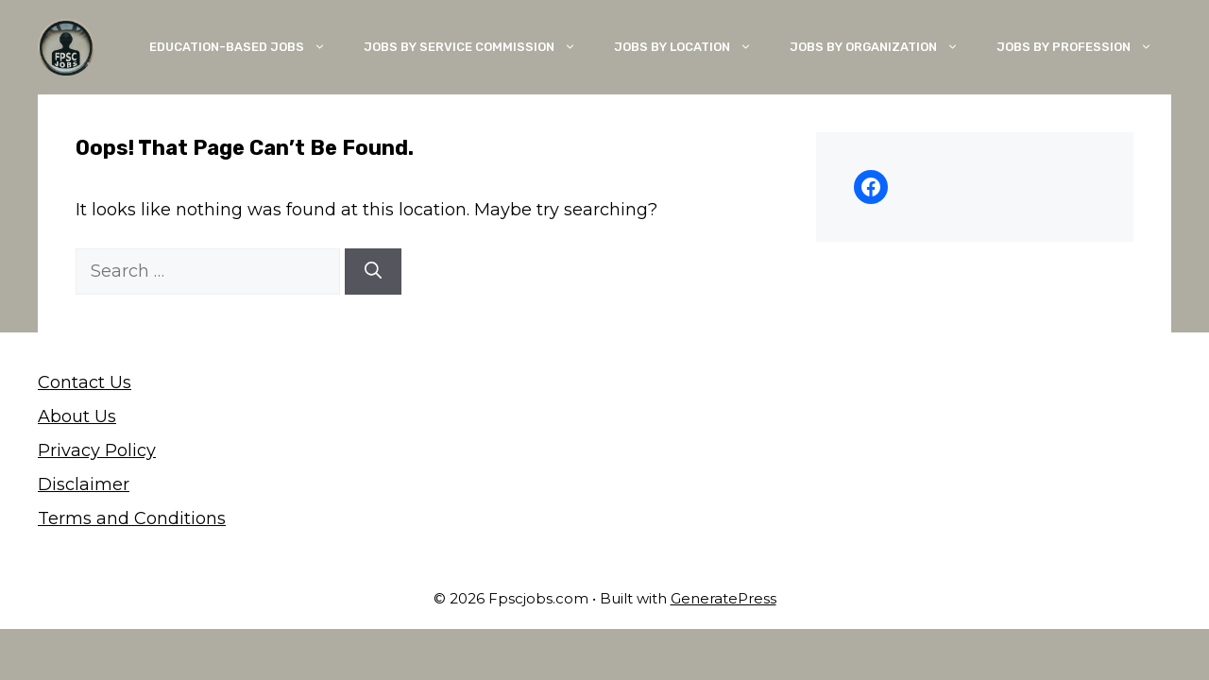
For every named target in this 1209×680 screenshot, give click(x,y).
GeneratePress (723, 598)
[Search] (373, 271)
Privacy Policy (97, 450)
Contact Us (84, 382)
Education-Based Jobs (247, 47)
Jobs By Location (692, 47)
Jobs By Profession (1083, 47)
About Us (77, 416)
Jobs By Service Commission (479, 47)
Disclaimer (83, 484)
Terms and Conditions (132, 518)
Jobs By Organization (884, 47)
